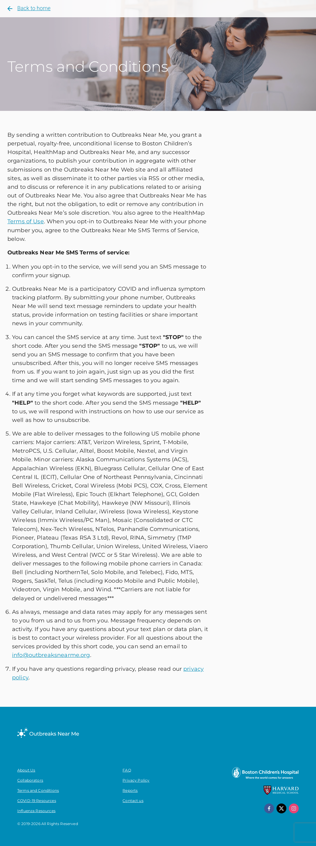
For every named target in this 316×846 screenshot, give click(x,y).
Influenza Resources (36, 810)
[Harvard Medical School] (281, 793)
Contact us (133, 800)
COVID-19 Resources (36, 800)
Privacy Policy (136, 780)
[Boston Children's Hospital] (265, 778)
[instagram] (294, 808)
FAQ (127, 770)
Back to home (28, 8)
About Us (26, 770)
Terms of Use (25, 221)
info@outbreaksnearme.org (51, 655)
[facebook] (269, 808)
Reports (130, 790)
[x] (281, 808)
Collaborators (30, 780)
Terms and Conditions (38, 790)
